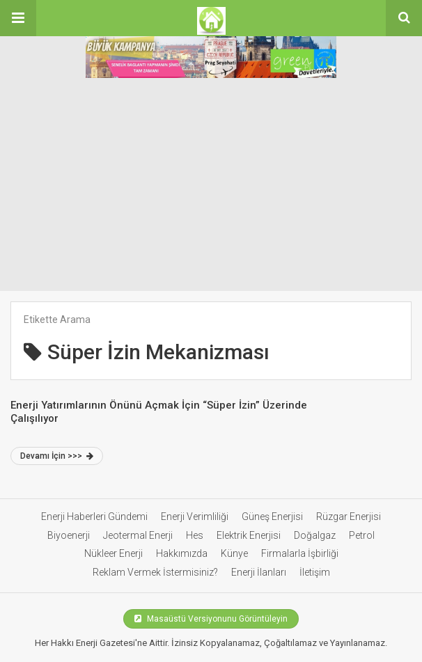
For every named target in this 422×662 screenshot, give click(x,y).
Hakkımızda (182, 553)
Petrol (362, 535)
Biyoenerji (68, 535)
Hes (194, 535)
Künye (234, 553)
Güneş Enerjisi (272, 516)
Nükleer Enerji (113, 553)
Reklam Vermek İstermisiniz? (155, 572)
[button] (18, 18)
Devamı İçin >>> (56, 456)
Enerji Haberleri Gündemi (94, 516)
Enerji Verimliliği (194, 516)
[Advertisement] (211, 186)
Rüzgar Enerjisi (348, 516)
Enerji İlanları (258, 572)
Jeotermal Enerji (138, 535)
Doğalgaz (315, 535)
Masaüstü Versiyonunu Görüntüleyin (211, 619)
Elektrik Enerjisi (249, 535)
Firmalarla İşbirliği (299, 553)
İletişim (314, 572)
